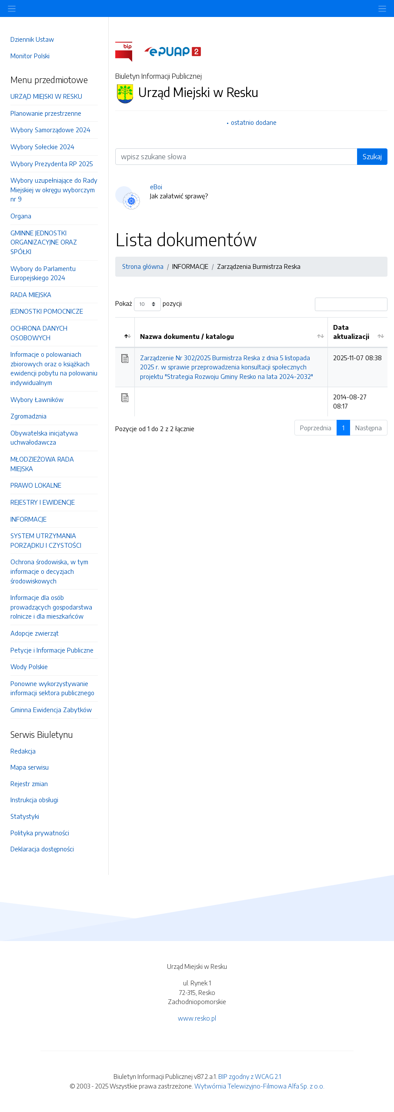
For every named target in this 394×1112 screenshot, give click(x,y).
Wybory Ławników (36, 399)
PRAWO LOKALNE (35, 485)
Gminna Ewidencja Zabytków (51, 709)
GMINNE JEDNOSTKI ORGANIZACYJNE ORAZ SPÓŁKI (43, 242)
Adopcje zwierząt (34, 633)
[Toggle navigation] (382, 8)
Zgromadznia (28, 416)
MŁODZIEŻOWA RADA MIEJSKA (42, 463)
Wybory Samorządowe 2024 (50, 130)
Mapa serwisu (29, 767)
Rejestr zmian (29, 783)
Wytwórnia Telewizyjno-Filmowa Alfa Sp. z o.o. (259, 1086)
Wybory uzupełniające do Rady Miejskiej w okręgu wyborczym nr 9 (53, 189)
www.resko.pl (197, 1018)
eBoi (156, 187)
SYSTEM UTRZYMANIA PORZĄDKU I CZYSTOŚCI (45, 540)
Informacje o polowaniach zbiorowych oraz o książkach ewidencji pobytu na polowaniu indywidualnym (53, 368)
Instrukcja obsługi (34, 800)
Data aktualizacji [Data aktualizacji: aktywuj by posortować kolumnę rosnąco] (351, 332)
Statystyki (24, 816)
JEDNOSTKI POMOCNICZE (46, 311)
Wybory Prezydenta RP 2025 (51, 163)
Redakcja (23, 751)
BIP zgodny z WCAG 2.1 (249, 1076)
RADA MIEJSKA (30, 294)
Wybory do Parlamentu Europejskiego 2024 (43, 273)
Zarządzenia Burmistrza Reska (259, 266)
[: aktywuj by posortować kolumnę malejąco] (125, 332)
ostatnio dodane (254, 122)
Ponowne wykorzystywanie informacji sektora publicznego (52, 688)
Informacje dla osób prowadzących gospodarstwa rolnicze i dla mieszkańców (51, 606)
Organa (20, 216)
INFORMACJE (28, 519)
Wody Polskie (29, 666)
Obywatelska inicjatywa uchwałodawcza (44, 437)
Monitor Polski (30, 56)
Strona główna (143, 266)
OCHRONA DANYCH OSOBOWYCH (38, 333)
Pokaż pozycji (148, 304)
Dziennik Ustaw (32, 39)
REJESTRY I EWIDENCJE (42, 502)
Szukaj (372, 156)
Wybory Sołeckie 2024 (42, 147)
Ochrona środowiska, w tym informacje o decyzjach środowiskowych (49, 571)
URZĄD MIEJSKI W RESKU (46, 96)
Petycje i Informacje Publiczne (51, 650)
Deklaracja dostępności (42, 849)
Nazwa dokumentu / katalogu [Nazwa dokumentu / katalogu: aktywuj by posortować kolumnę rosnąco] (187, 336)
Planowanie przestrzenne (45, 113)
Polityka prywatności (39, 833)
